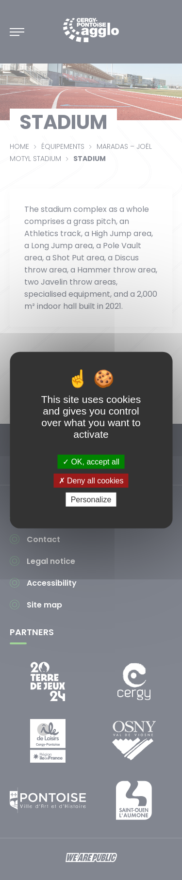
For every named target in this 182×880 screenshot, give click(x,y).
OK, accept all (91, 461)
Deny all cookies (91, 480)
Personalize (91, 500)
